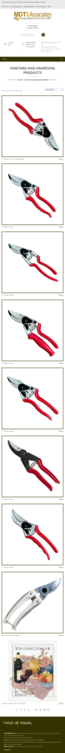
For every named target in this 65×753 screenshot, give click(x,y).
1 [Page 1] (20, 710)
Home (21, 80)
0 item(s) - (32, 27)
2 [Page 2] (24, 710)
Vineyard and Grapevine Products (37, 80)
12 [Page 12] (36, 710)
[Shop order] (54, 89)
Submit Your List (29, 6)
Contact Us (7, 750)
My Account (5, 6)
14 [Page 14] (44, 710)
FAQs (49, 6)
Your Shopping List (17, 6)
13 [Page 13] (40, 710)
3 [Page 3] (28, 710)
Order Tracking (41, 6)
